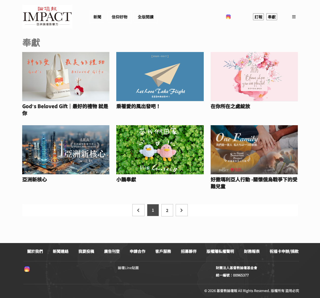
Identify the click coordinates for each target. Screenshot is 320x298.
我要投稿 (86, 251)
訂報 (258, 17)
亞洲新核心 (34, 179)
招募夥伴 (189, 251)
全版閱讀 (145, 17)
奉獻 (272, 17)
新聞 (97, 17)
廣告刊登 (112, 251)
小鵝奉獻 (126, 179)
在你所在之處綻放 (230, 106)
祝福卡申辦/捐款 (284, 251)
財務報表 (252, 251)
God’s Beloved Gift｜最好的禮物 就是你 (65, 110)
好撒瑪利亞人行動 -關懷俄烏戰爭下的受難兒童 (254, 183)
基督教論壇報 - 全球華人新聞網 (47, 17)
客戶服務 (163, 251)
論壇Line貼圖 (128, 267)
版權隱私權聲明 (220, 251)
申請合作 (137, 251)
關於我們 (35, 251)
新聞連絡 (60, 251)
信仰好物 (119, 17)
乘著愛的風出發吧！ (138, 106)
